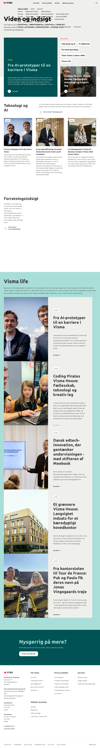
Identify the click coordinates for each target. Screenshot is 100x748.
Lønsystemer (49, 24)
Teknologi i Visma (36, 681)
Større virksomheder (47, 14)
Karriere (20, 11)
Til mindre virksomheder (61, 681)
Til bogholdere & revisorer (62, 690)
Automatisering (59, 19)
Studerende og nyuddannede (86, 684)
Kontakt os (34, 690)
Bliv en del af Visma (36, 687)
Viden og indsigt (23, 9)
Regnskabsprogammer (36, 24)
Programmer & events (31, 11)
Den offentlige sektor (62, 14)
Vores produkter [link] (47, 3)
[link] (68, 3)
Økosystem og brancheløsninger (61, 27)
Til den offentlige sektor (61, 687)
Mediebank (38, 21)
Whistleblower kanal (40, 744)
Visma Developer (61, 744)
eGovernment (30, 16)
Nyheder (33, 707)
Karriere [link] (57, 3)
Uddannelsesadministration (44, 16)
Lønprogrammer (47, 19)
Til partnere (77, 27)
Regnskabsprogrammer (33, 19)
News (19, 21)
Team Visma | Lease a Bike (39, 716)
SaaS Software (22, 24)
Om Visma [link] (36, 3)
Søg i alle (40, 9)
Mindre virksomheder (32, 14)
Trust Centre (51, 744)
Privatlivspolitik (17, 744)
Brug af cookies (28, 744)
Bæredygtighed (35, 684)
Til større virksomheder (61, 684)
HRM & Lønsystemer (43, 27)
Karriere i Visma (82, 677)
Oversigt (20, 14)
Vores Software (59, 677)
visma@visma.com (9, 726)
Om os (33, 677)
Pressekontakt (28, 21)
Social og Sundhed (61, 16)
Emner (33, 9)
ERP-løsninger (30, 27)
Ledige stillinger (46, 11)
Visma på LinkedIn (9, 728)
